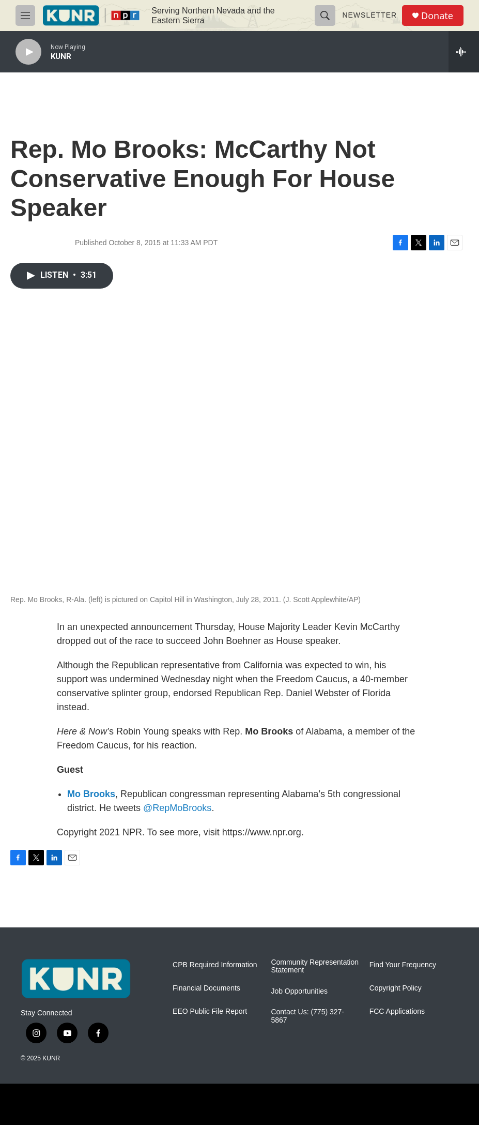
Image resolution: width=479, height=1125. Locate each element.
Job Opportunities (299, 991)
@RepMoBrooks (177, 808)
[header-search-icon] (325, 15)
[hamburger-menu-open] (25, 15)
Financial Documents (206, 988)
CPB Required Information (215, 965)
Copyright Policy (395, 988)
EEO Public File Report (210, 1011)
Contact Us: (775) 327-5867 (307, 1016)
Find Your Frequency (402, 965)
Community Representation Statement (315, 966)
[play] (28, 52)
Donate (437, 15)
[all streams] (464, 51)
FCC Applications (397, 1011)
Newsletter (369, 15)
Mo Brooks (91, 794)
